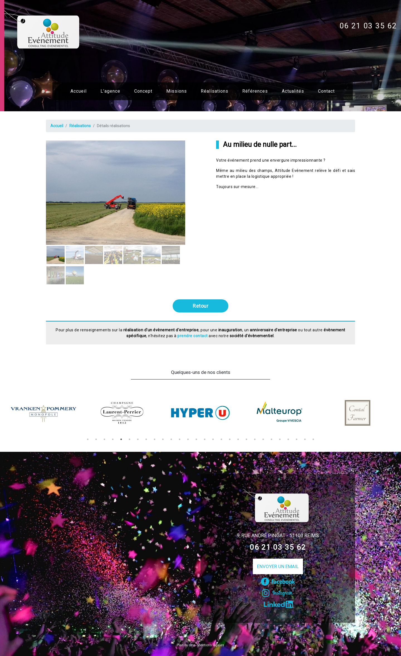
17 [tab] (221, 439)
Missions (176, 91)
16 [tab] (213, 439)
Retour (200, 306)
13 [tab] (188, 439)
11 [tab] (171, 439)
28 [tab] (313, 439)
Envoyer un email (278, 566)
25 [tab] (288, 439)
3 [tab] (104, 439)
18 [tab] (230, 439)
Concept (143, 91)
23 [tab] (271, 439)
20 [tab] (246, 439)
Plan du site (186, 645)
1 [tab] (88, 439)
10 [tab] (163, 439)
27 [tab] (305, 439)
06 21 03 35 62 (368, 25)
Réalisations (214, 91)
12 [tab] (179, 439)
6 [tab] (129, 439)
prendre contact (192, 336)
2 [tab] (96, 439)
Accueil (78, 91)
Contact (326, 91)
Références (255, 91)
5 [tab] (121, 439)
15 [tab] (204, 439)
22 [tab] (263, 439)
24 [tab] (280, 439)
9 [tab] (154, 439)
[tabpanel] (43, 413)
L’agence (110, 91)
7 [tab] (138, 439)
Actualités (293, 91)
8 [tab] (146, 439)
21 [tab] (255, 439)
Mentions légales (210, 645)
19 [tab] (238, 439)
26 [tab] (296, 439)
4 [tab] (113, 439)
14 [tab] (196, 439)
